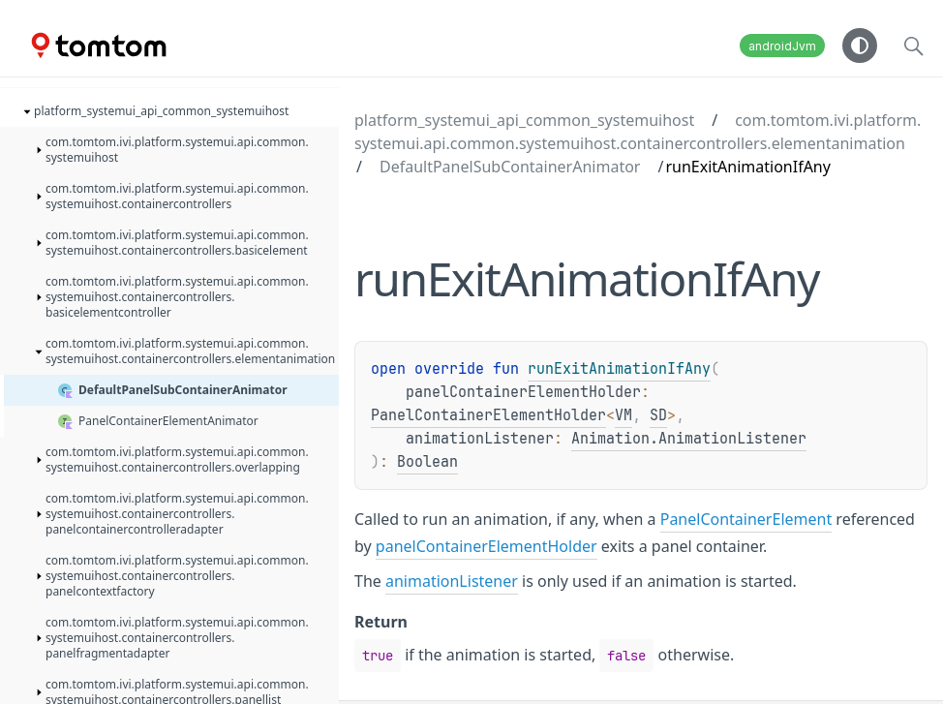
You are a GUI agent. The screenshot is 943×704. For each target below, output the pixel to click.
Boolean (427, 462)
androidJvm (782, 46)
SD (658, 415)
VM (623, 415)
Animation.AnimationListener (688, 438)
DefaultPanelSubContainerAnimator (510, 166)
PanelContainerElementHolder (488, 415)
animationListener (451, 581)
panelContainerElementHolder (486, 546)
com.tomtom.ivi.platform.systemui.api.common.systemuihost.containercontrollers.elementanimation (637, 131)
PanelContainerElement (746, 519)
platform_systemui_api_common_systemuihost (524, 120)
